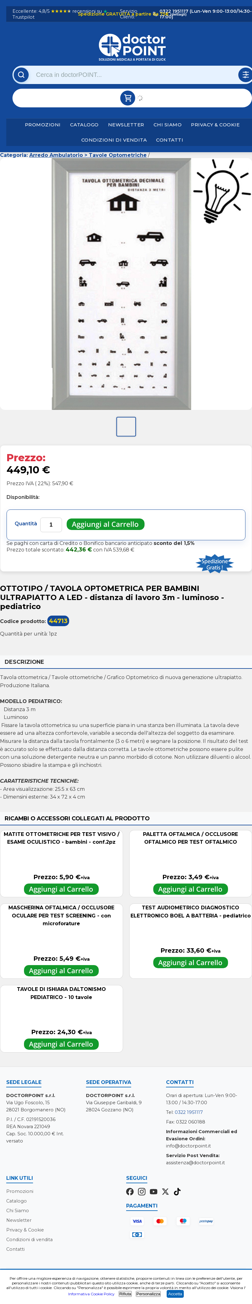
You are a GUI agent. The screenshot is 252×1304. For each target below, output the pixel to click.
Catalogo (84, 125)
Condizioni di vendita (114, 140)
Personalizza (148, 1294)
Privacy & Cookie (215, 125)
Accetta (175, 1294)
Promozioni (43, 125)
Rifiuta (125, 1294)
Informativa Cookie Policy (91, 1294)
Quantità (26, 524)
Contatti (169, 140)
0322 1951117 (189, 1112)
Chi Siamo (168, 125)
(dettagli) (178, 14)
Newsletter (126, 125)
